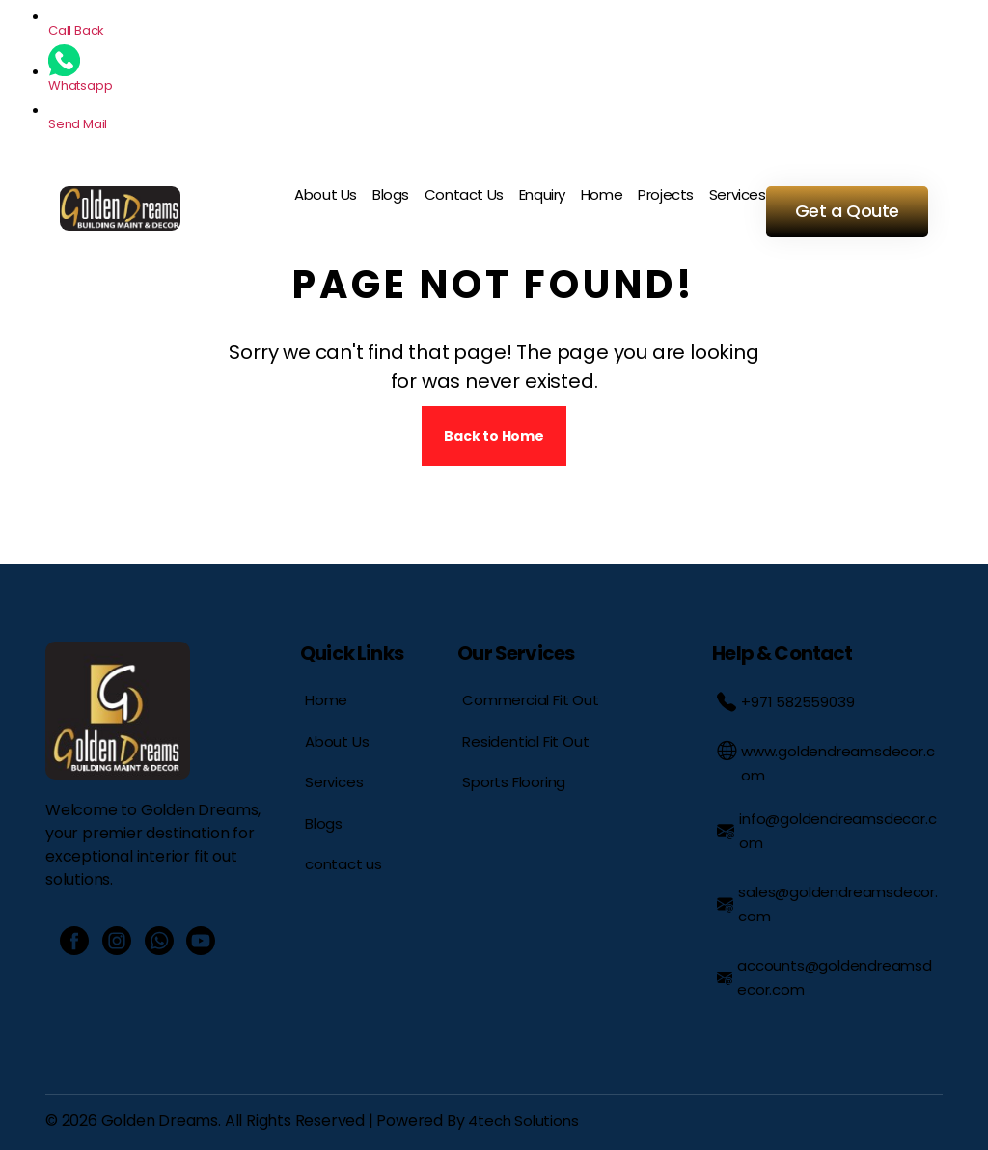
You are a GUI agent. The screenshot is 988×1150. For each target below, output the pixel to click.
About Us (325, 195)
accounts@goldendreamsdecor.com (824, 977)
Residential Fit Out (525, 741)
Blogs (390, 195)
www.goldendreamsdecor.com (825, 763)
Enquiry (542, 195)
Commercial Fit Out (530, 700)
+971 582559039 (785, 702)
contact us (343, 864)
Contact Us (464, 195)
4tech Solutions (523, 1120)
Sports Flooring (513, 782)
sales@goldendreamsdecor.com (827, 904)
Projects (666, 195)
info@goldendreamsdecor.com (826, 831)
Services (737, 195)
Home (601, 195)
